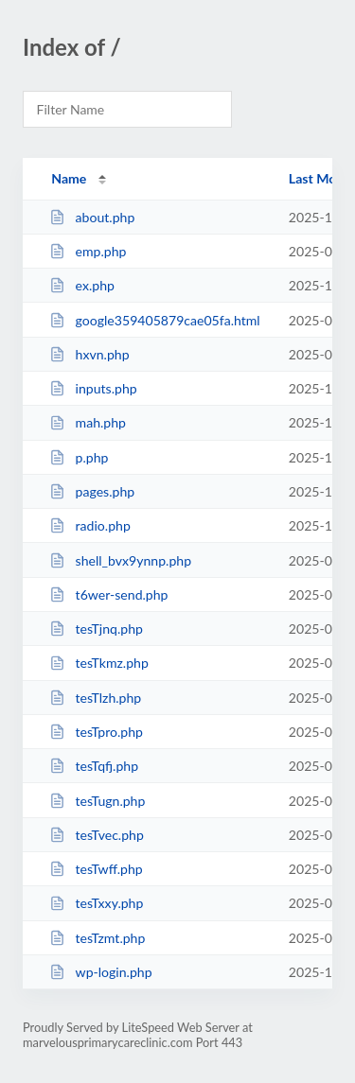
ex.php (82, 285)
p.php (78, 457)
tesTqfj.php (93, 766)
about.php (91, 217)
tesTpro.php (96, 732)
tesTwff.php (96, 869)
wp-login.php (100, 972)
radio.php (90, 525)
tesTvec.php (96, 835)
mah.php (87, 422)
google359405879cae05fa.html (154, 320)
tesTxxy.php (96, 903)
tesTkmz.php (99, 663)
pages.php (91, 491)
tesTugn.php (97, 801)
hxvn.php (89, 354)
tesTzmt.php (97, 938)
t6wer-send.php (108, 594)
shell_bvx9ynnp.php (120, 560)
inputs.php (93, 388)
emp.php (87, 251)
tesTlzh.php (95, 698)
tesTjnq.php (96, 628)
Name (68, 178)
